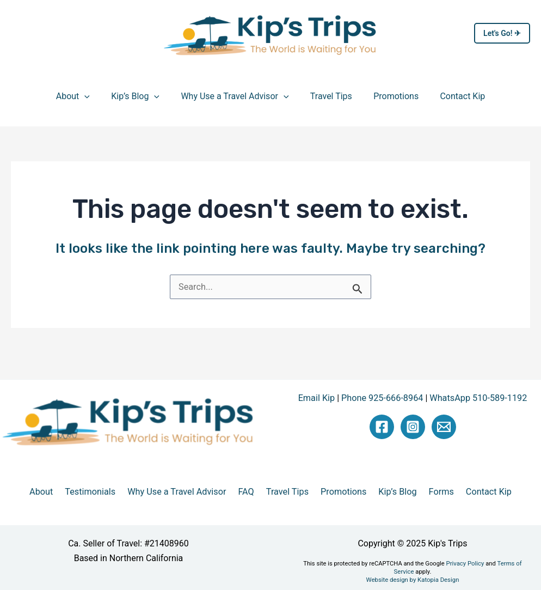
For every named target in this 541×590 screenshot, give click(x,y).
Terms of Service (501, 563)
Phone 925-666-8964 (382, 398)
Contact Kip (452, 96)
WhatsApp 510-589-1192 (477, 398)
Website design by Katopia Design (412, 570)
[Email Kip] (444, 426)
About (83, 96)
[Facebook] (382, 426)
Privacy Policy (446, 563)
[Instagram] (413, 426)
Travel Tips (329, 96)
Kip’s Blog (141, 96)
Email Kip (318, 398)
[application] (94, 96)
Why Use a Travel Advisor (237, 96)
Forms (429, 492)
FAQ (249, 492)
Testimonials (102, 492)
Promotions (390, 96)
